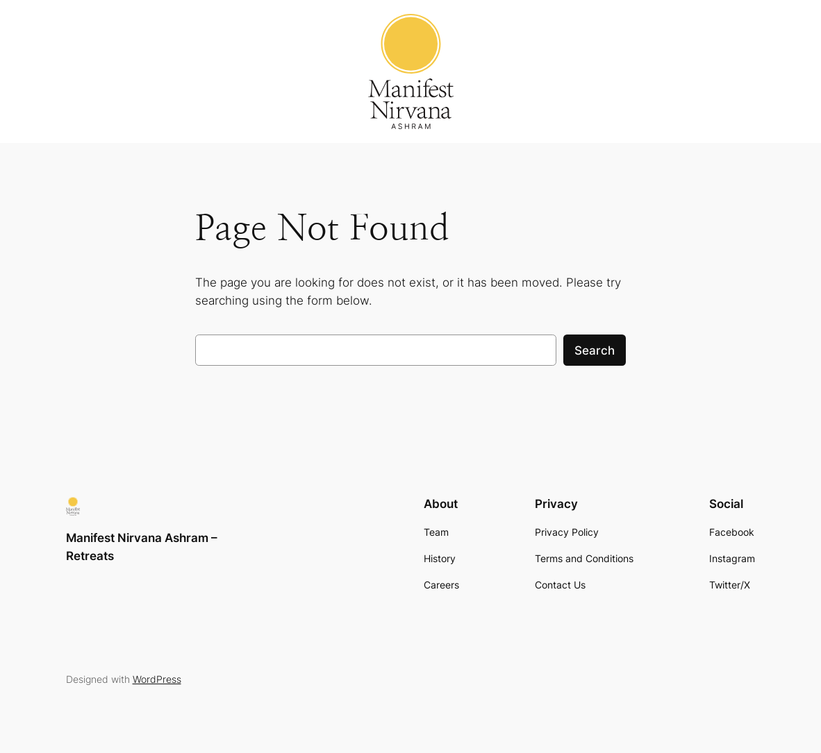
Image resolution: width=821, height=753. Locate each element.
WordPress (157, 679)
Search (594, 350)
